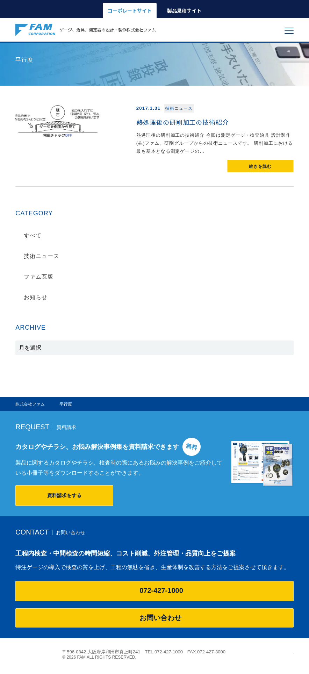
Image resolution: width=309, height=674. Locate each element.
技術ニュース (41, 256)
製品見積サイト (184, 10)
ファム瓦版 (38, 277)
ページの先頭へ (290, 651)
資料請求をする (64, 495)
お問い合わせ (154, 618)
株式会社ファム (35, 654)
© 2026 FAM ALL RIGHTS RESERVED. (99, 657)
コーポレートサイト (130, 10)
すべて (33, 235)
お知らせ (36, 297)
